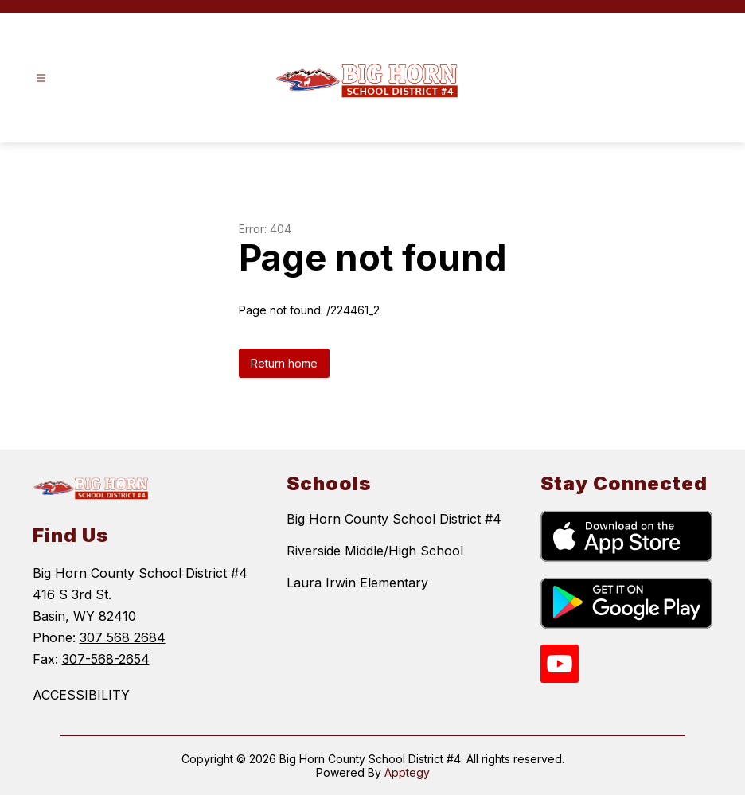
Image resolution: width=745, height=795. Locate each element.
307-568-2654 (106, 659)
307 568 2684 (123, 637)
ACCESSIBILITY (81, 695)
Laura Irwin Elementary (357, 582)
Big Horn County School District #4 (394, 519)
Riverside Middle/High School (375, 551)
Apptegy (407, 772)
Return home (284, 363)
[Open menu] (41, 78)
